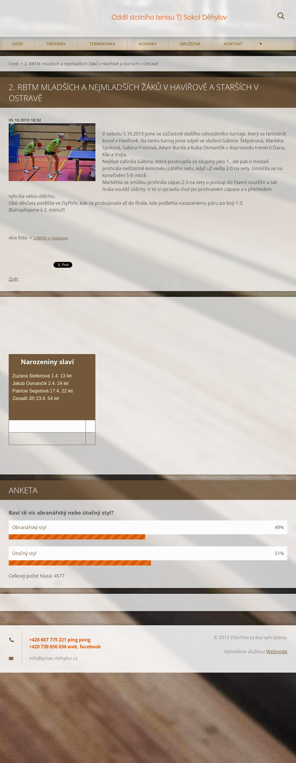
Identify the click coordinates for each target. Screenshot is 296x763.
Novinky (148, 43)
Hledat (281, 17)
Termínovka (102, 43)
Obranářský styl (29, 527)
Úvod (17, 43)
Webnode (276, 651)
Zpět (13, 279)
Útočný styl (24, 553)
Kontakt (233, 43)
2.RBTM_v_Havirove (51, 238)
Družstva (190, 43)
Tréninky (56, 43)
